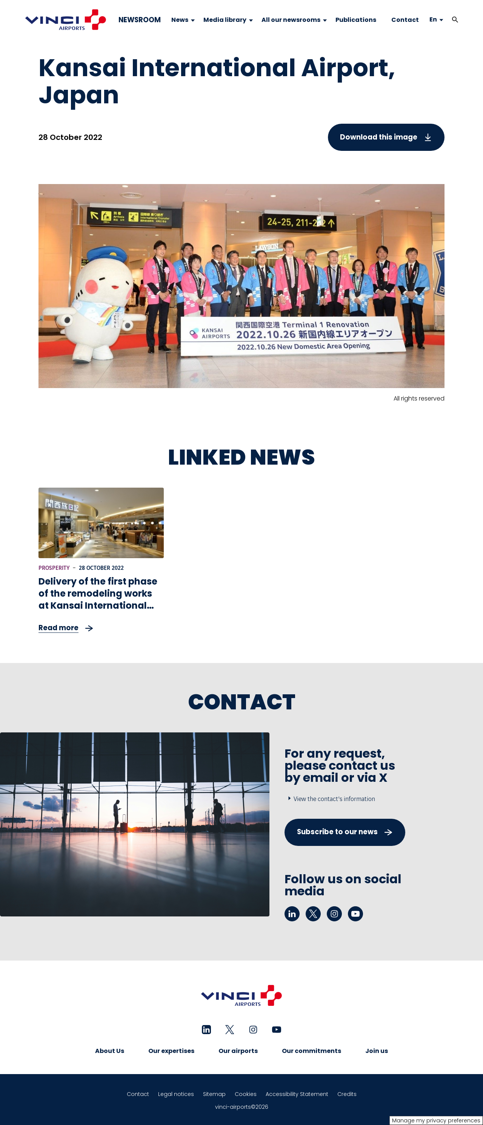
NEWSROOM (139, 20)
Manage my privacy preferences (436, 1120)
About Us (109, 1051)
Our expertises (171, 1051)
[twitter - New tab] (313, 913)
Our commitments (311, 1051)
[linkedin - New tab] (292, 913)
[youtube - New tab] (355, 913)
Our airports (238, 1051)
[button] (455, 19)
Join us (376, 1051)
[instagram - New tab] (334, 913)
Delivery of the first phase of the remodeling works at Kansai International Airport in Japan (97, 599)
